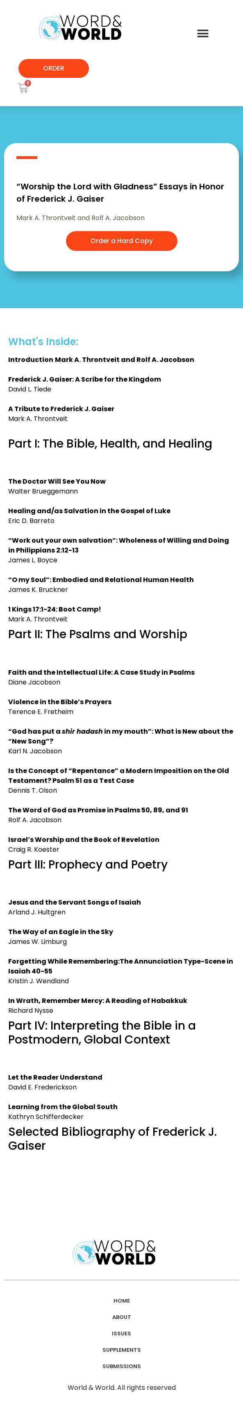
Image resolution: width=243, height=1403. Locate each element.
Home (122, 1301)
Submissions (121, 1366)
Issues (121, 1333)
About (121, 1317)
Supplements (121, 1350)
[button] (202, 33)
